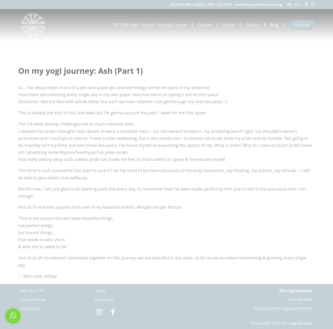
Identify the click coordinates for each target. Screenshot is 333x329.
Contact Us (104, 299)
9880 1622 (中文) (220, 4)
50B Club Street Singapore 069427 (283, 308)
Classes (205, 25)
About (229, 25)
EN (289, 4)
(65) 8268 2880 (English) (187, 4)
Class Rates (30, 308)
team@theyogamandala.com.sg (258, 4)
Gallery (252, 25)
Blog (274, 25)
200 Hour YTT (32, 290)
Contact (302, 25)
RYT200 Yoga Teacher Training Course (150, 25)
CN (296, 4)
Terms (100, 290)
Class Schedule (33, 299)
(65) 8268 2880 (299, 299)
